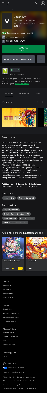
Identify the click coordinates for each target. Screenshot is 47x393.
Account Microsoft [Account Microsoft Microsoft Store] (8, 332)
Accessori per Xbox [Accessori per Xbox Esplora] (8, 297)
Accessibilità (21, 388)
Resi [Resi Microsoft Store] (4, 340)
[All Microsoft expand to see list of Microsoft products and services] (3, 3)
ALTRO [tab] (38, 93)
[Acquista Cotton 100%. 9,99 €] (23, 49)
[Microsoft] (23, 1)
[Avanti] (42, 102)
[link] (13, 254)
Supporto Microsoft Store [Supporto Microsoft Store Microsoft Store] (10, 336)
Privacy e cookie (8, 381)
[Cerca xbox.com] (9, 3)
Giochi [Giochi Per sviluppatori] (5, 356)
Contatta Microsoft (23, 377)
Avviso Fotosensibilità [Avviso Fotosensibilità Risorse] (9, 321)
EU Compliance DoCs (9, 388)
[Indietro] (37, 102)
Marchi (32, 381)
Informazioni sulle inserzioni (30, 385)
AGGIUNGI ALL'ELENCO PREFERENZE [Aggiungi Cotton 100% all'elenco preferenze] (18, 59)
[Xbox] (6, 9)
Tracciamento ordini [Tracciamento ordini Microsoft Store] (9, 344)
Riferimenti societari (9, 377)
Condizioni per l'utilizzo (21, 381)
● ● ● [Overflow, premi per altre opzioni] (41, 59)
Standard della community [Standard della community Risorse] (11, 317)
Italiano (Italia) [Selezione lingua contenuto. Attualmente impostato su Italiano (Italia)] (11, 363)
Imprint (32, 377)
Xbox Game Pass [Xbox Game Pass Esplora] (8, 293)
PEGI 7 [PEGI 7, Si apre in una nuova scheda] (15, 70)
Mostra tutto (29, 232)
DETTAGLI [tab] (9, 93)
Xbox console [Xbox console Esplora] (7, 285)
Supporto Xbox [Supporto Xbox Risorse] (7, 309)
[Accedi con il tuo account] (43, 3)
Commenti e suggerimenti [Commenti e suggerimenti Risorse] (11, 313)
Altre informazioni (22, 83)
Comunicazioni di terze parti (11, 385)
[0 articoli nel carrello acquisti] (37, 3)
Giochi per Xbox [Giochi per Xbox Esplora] (8, 289)
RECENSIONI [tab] (24, 93)
